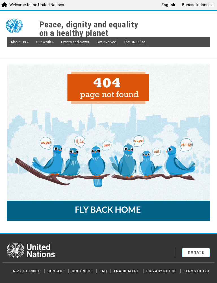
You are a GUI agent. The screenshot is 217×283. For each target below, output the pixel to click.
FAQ (103, 271)
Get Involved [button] (106, 42)
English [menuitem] (168, 5)
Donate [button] (196, 252)
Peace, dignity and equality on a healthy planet (88, 28)
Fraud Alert (126, 271)
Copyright (82, 271)
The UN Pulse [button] (134, 42)
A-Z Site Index (26, 271)
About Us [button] (19, 42)
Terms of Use (197, 271)
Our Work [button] (45, 42)
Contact (55, 271)
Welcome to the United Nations (36, 5)
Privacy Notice (161, 271)
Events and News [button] (75, 42)
